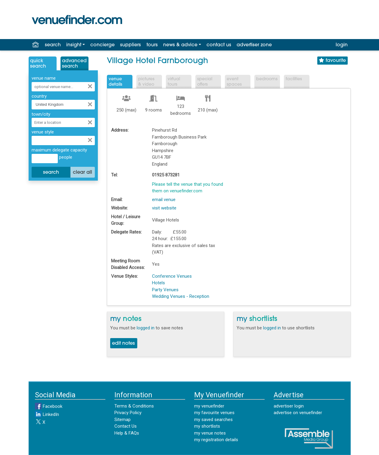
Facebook (48, 406)
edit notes (123, 343)
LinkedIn (47, 414)
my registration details (216, 439)
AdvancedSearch (74, 64)
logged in (145, 328)
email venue (164, 199)
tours (152, 45)
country (39, 96)
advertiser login (289, 406)
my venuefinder (209, 406)
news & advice (180, 45)
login (342, 45)
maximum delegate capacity (59, 150)
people (65, 157)
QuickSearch (38, 64)
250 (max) (126, 110)
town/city (41, 114)
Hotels (158, 283)
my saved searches (213, 419)
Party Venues (165, 289)
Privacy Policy (127, 412)
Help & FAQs (126, 433)
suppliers (130, 45)
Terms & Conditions (134, 406)
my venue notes (210, 433)
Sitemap (122, 419)
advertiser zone (254, 45)
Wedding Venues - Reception (180, 296)
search (53, 45)
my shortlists (207, 426)
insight (73, 45)
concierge (102, 45)
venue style (43, 132)
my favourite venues (214, 412)
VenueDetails (115, 82)
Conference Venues (172, 276)
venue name (44, 78)
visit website (164, 208)
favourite (332, 60)
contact (219, 45)
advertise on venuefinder (298, 412)
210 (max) (208, 110)
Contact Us (125, 426)
